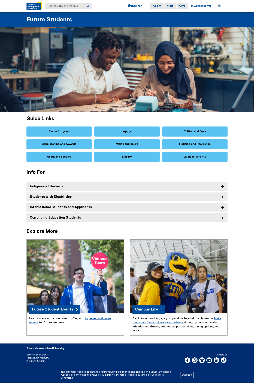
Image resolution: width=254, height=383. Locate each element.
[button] (136, 6)
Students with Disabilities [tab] (51, 196)
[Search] (88, 6)
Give (182, 6)
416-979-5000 (37, 361)
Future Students (49, 20)
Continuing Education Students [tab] (55, 217)
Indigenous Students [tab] (47, 186)
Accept (187, 375)
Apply (157, 6)
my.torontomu (201, 6)
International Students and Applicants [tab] (61, 207)
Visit (170, 6)
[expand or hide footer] (225, 348)
